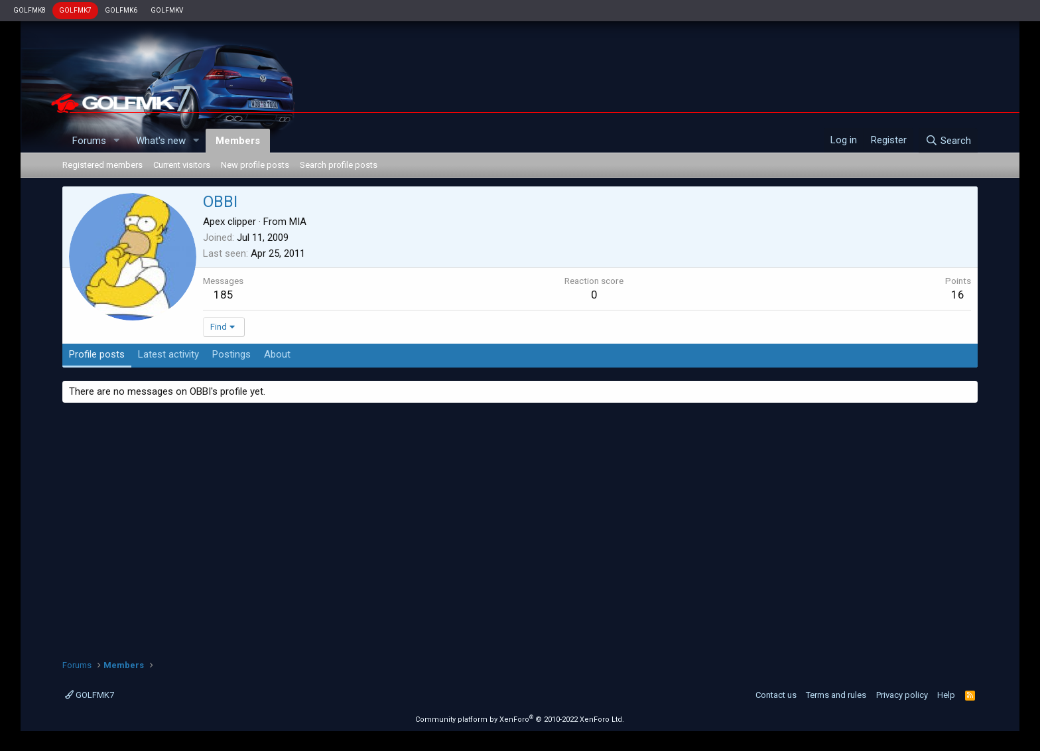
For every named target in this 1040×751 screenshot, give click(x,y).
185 (223, 294)
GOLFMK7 (75, 10)
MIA (297, 222)
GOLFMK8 (29, 10)
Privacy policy (902, 695)
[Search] (948, 140)
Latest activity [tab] (168, 354)
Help (946, 695)
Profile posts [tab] (97, 354)
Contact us (776, 695)
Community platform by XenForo (519, 719)
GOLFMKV (167, 10)
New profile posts (255, 165)
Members (238, 141)
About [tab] (277, 354)
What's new (161, 141)
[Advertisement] (520, 526)
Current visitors (181, 165)
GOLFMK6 (121, 10)
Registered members (102, 165)
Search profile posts (338, 165)
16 (957, 294)
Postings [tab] (231, 354)
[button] (116, 141)
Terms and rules (836, 695)
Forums (89, 141)
